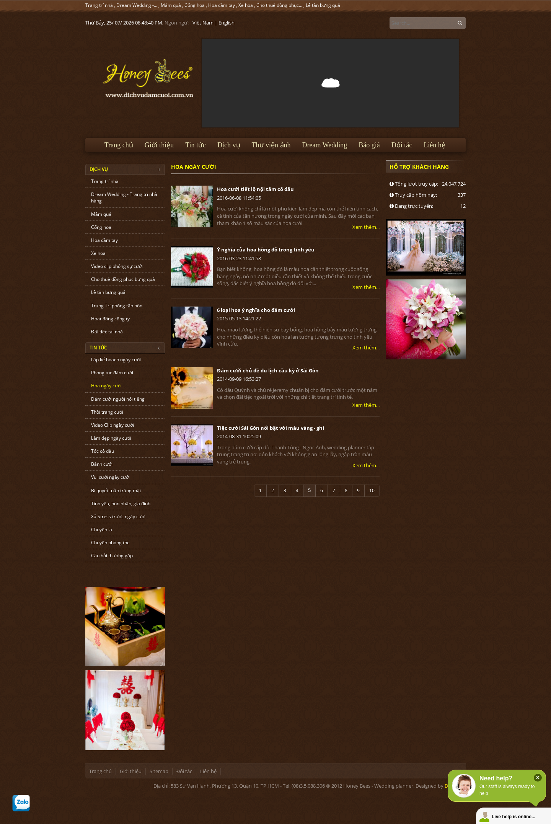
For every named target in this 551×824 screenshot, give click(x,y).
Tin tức (195, 145)
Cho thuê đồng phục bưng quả (123, 279)
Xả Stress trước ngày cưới (118, 516)
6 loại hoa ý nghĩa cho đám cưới (256, 310)
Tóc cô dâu (102, 451)
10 (372, 490)
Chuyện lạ (101, 529)
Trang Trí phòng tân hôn (116, 305)
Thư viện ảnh (271, 145)
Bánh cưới (101, 464)
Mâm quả (171, 5)
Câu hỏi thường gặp (112, 555)
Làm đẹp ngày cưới (111, 438)
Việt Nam (203, 22)
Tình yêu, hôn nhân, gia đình (120, 503)
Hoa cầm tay (221, 5)
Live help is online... (513, 816)
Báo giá (369, 145)
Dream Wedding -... (136, 5)
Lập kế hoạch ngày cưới (116, 359)
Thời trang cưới (107, 412)
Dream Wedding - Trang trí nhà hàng (124, 197)
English (226, 22)
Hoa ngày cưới (106, 385)
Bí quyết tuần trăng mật (116, 490)
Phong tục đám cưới (112, 372)
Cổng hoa (194, 5)
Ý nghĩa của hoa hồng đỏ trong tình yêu (266, 249)
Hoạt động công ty (110, 318)
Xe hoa (245, 5)
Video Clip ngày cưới (112, 425)
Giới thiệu (159, 145)
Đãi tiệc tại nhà (107, 331)
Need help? (495, 778)
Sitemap (159, 771)
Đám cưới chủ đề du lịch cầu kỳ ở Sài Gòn (268, 370)
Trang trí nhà (99, 5)
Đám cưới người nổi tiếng (118, 399)
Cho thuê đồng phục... (279, 5)
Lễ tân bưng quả (323, 5)
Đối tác (401, 145)
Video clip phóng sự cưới (117, 266)
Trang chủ (118, 145)
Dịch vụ (228, 145)
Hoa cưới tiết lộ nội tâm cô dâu (255, 189)
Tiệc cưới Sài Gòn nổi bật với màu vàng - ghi (270, 427)
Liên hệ (434, 145)
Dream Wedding (324, 145)
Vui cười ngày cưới (110, 477)
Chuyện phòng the (110, 542)
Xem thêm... (366, 227)
